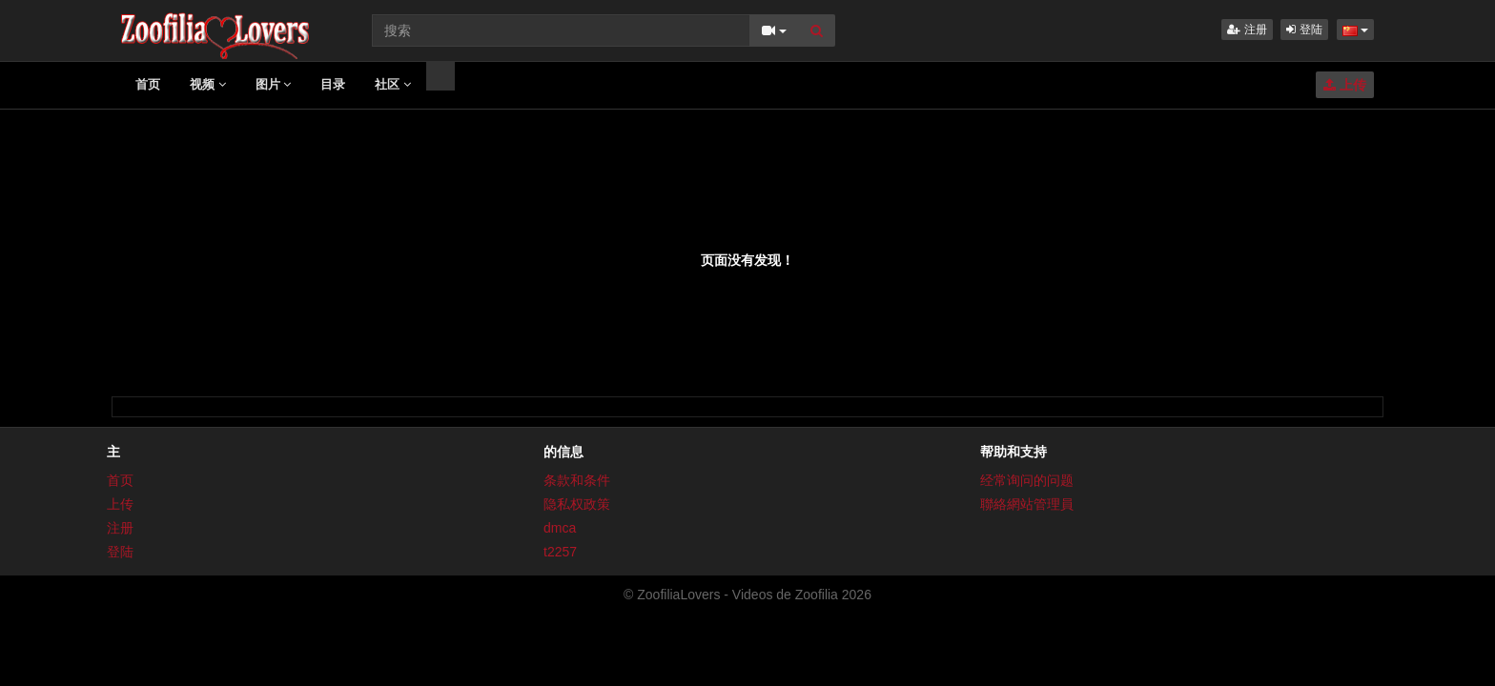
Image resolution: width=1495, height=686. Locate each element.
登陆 (1303, 29)
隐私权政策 (576, 504)
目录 (332, 84)
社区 (393, 84)
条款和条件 (576, 480)
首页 (147, 84)
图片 (274, 84)
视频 (208, 84)
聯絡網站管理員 (1027, 504)
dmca (559, 527)
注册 (1246, 29)
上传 (1344, 84)
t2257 (560, 551)
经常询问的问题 (1027, 480)
